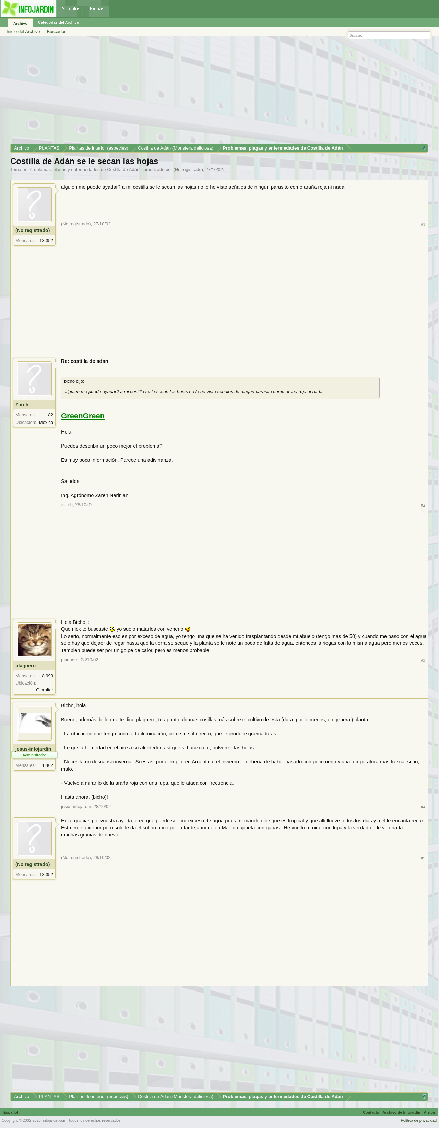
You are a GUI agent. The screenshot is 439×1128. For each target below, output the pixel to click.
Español (10, 1112)
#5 (423, 857)
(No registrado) (188, 169)
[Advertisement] (216, 92)
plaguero (25, 665)
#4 (423, 806)
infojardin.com (54, 1120)
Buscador (56, 31)
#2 (423, 505)
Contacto (371, 1112)
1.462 (47, 765)
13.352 (46, 240)
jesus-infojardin (33, 749)
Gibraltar (44, 689)
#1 (423, 224)
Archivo (20, 23)
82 (50, 414)
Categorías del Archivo (58, 22)
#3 (423, 660)
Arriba (429, 1112)
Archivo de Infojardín (401, 1112)
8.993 (47, 675)
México (46, 422)
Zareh (21, 404)
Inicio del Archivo (23, 31)
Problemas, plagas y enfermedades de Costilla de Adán (84, 169)
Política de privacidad (419, 1120)
